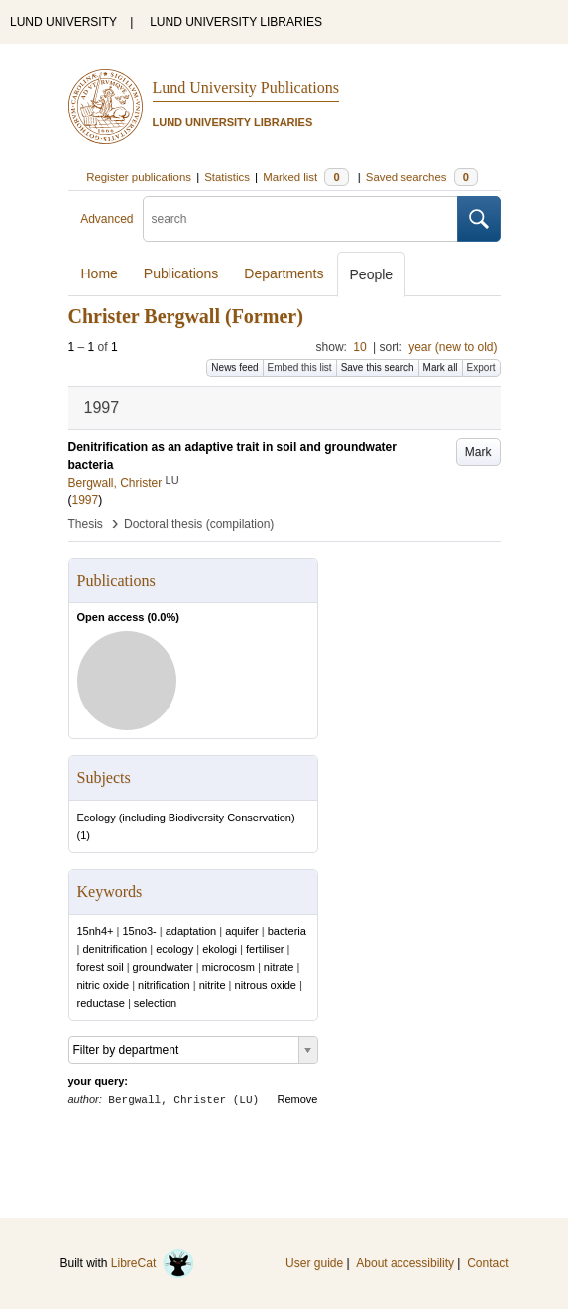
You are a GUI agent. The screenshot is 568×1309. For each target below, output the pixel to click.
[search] (300, 219)
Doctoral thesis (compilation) (199, 524)
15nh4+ (95, 931)
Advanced (106, 219)
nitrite (212, 985)
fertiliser (265, 949)
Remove (298, 1099)
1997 (85, 500)
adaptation (191, 931)
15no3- (140, 931)
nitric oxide (103, 985)
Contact (487, 1263)
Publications (181, 273)
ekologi (219, 949)
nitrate (279, 967)
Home (99, 273)
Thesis (85, 524)
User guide (314, 1263)
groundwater (163, 967)
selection (155, 1003)
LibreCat (152, 1263)
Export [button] (481, 367)
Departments (283, 273)
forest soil (100, 967)
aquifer (242, 931)
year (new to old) (452, 347)
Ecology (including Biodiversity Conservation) (186, 817)
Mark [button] (478, 452)
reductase (101, 1003)
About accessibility (405, 1263)
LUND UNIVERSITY (63, 22)
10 (359, 347)
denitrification (114, 949)
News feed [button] (234, 367)
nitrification (164, 985)
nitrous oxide (265, 985)
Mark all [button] (440, 367)
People (372, 274)
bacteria (287, 931)
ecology (174, 949)
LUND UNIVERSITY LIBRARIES (236, 22)
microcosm (228, 967)
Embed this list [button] (300, 367)
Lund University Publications (246, 87)
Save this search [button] (377, 367)
